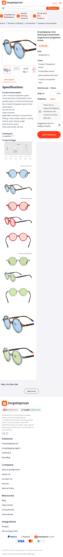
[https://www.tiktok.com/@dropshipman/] (3, 433)
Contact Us (7, 479)
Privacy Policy (20, 554)
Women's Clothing (15, 23)
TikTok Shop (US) (10, 531)
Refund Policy (8, 488)
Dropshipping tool (10, 443)
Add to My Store (49, 134)
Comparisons (8, 509)
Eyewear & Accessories (47, 23)
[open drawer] (60, 3)
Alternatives (7, 514)
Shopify (5, 526)
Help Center (7, 505)
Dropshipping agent (11, 448)
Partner (5, 483)
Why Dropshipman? (11, 469)
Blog (4, 500)
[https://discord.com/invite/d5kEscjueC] (7, 433)
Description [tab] (9, 79)
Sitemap (31, 554)
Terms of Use (7, 554)
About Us (6, 474)
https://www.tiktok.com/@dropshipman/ (3, 433)
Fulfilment (6, 453)
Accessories (30, 23)
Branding (6, 457)
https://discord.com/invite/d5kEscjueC (7, 433)
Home (2, 23)
